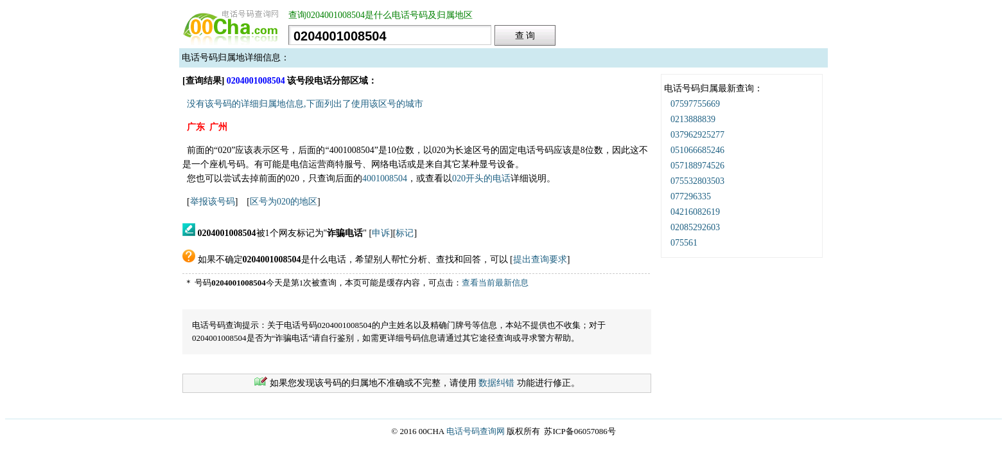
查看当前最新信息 (495, 282)
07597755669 (695, 104)
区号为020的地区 (283, 201)
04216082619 (695, 212)
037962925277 (697, 135)
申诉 (381, 233)
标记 (405, 233)
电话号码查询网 (475, 431)
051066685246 (697, 150)
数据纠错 (496, 383)
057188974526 (697, 165)
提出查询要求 (540, 259)
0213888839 (692, 119)
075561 (683, 243)
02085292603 (695, 227)
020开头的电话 (481, 178)
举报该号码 (212, 201)
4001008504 (384, 178)
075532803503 (697, 181)
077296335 (690, 196)
